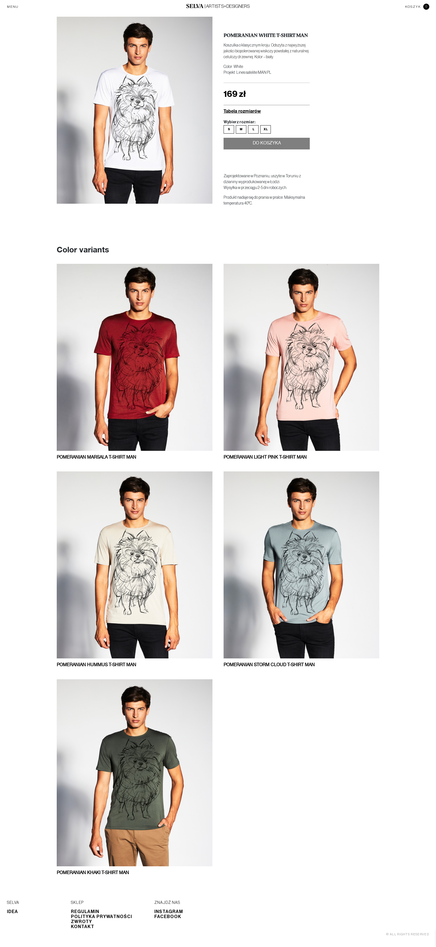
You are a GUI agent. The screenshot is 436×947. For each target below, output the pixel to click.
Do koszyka (267, 144)
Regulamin (85, 912)
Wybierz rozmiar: (239, 122)
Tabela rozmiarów (242, 111)
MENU (13, 6)
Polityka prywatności (101, 917)
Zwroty (81, 922)
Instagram (168, 912)
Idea (12, 912)
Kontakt (82, 927)
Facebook (167, 917)
